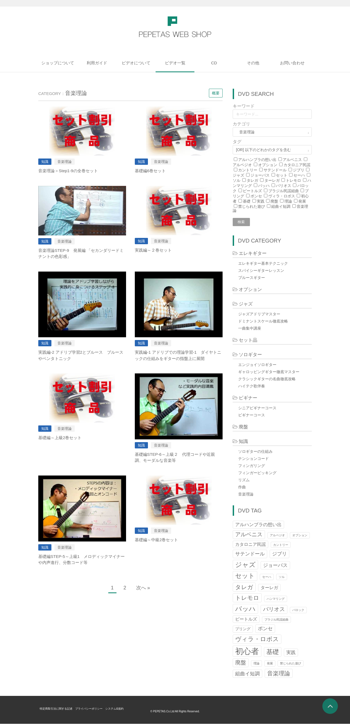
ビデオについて (136, 63)
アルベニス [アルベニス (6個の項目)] (248, 537)
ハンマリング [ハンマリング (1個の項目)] (276, 601)
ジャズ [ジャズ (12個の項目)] (245, 566)
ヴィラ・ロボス (281, 196)
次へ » (143, 587)
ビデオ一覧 (175, 63)
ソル (236, 180)
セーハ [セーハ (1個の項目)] (266, 579)
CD (214, 63)
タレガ (252, 180)
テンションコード (253, 460)
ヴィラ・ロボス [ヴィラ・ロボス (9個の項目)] (257, 641)
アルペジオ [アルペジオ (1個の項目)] (277, 537)
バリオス (283, 185)
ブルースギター (251, 279)
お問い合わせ (292, 63)
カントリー (247, 170)
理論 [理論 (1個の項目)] (256, 665)
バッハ (264, 185)
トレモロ (293, 180)
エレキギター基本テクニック (263, 265)
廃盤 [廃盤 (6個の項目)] (240, 665)
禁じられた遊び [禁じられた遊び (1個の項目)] (290, 665)
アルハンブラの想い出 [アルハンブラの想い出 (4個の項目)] (258, 526)
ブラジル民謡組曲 (283, 191)
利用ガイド (97, 63)
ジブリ (298, 170)
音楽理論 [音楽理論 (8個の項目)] (278, 675)
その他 (253, 63)
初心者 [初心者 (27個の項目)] (247, 653)
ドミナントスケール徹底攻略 (263, 323)
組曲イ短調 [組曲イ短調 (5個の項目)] (247, 676)
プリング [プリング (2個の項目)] (242, 631)
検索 (243, 223)
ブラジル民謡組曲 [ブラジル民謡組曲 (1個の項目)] (276, 621)
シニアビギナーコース (257, 410)
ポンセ (256, 196)
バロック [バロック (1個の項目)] (298, 612)
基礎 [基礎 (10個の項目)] (272, 654)
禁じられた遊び (251, 206)
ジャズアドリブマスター (259, 316)
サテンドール (275, 170)
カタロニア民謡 (297, 165)
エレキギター (253, 255)
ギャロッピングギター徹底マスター (268, 373)
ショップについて (57, 63)
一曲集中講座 (249, 330)
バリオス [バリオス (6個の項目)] (274, 611)
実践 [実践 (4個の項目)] (291, 654)
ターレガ (272, 180)
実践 (260, 201)
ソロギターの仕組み (255, 453)
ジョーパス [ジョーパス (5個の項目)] (275, 567)
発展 (302, 201)
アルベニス (292, 159)
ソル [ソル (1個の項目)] (282, 579)
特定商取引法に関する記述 (59, 711)
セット (281, 175)
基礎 (246, 201)
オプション (267, 165)
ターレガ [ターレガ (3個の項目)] (269, 589)
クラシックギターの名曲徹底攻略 (267, 381)
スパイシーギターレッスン (261, 272)
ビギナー (248, 399)
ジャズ (238, 175)
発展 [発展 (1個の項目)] (270, 665)
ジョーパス (260, 175)
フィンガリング (251, 467)
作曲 (242, 489)
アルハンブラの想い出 (257, 159)
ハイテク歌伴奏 (251, 388)
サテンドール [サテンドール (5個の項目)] (250, 556)
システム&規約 (128, 711)
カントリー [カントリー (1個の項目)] (280, 546)
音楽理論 (245, 496)
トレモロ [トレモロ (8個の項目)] (247, 600)
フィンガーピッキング (257, 475)
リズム (244, 482)
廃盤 (274, 201)
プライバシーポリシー (98, 711)
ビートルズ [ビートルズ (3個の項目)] (246, 621)
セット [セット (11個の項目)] (245, 577)
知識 (243, 443)
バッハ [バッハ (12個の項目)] (245, 611)
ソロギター (250, 356)
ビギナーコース (251, 417)
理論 (288, 201)
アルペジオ (242, 165)
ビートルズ (252, 191)
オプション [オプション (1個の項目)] (299, 537)
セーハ (299, 175)
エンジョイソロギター (257, 366)
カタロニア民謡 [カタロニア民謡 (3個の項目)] (250, 546)
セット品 (248, 342)
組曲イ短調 (280, 206)
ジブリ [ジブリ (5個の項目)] (279, 556)
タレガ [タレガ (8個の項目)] (244, 589)
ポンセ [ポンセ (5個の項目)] (265, 630)
